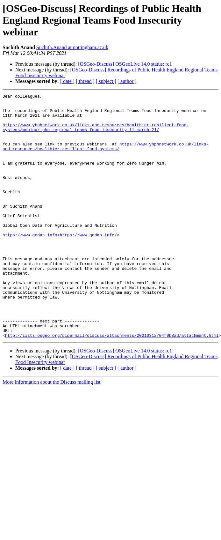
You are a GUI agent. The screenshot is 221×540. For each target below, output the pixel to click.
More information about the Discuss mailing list (52, 430)
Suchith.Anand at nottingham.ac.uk (72, 47)
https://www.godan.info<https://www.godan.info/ (60, 263)
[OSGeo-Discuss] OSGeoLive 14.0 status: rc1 (125, 64)
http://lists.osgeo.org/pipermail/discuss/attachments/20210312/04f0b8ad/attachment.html (112, 384)
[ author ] (127, 81)
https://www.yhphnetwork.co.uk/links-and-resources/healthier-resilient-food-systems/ (106, 157)
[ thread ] (85, 81)
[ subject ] (106, 81)
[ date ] (67, 81)
